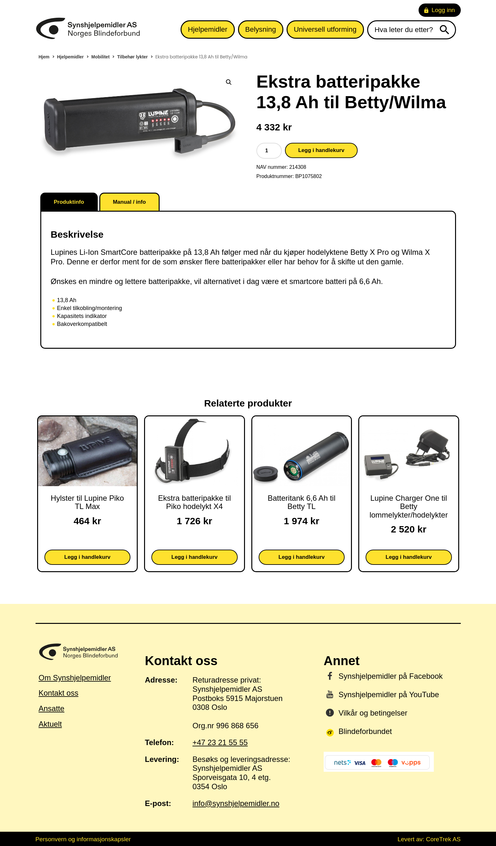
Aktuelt (50, 724)
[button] (229, 82)
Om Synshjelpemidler (75, 677)
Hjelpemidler (207, 29)
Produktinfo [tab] (69, 202)
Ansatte (51, 708)
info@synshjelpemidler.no (236, 803)
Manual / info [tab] (129, 202)
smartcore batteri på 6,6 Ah (335, 281)
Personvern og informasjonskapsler (83, 839)
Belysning (260, 29)
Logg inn (439, 10)
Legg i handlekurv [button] (87, 557)
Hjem (44, 56)
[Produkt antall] (269, 151)
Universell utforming (325, 29)
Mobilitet (100, 56)
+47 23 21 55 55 (220, 742)
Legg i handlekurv (321, 150)
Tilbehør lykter (132, 56)
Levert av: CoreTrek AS (429, 839)
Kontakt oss (58, 693)
